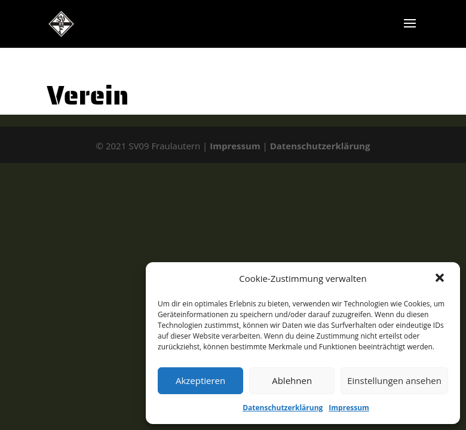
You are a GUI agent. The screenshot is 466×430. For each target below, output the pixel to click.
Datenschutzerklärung (283, 408)
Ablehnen (292, 380)
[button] (441, 279)
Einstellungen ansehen (394, 380)
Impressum (349, 408)
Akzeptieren (200, 380)
